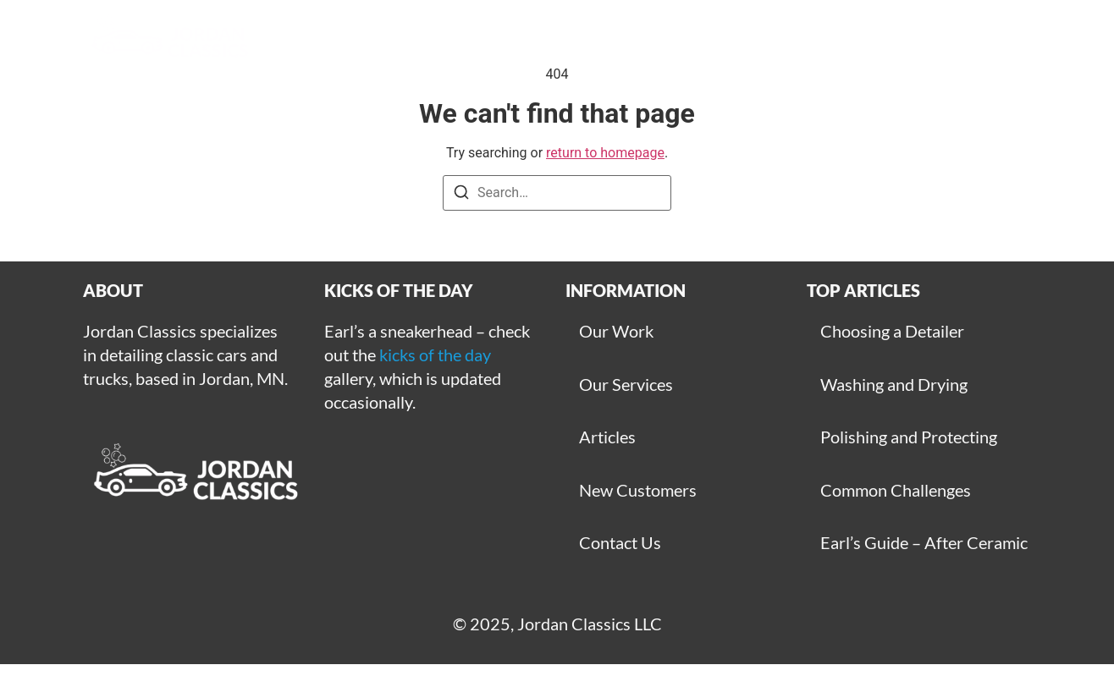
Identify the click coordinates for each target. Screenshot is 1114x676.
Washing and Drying (894, 384)
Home (356, 42)
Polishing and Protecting (908, 436)
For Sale (985, 42)
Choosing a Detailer (892, 331)
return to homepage (605, 153)
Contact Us (620, 542)
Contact (882, 42)
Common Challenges (895, 490)
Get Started (666, 42)
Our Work (616, 331)
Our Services (626, 384)
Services (549, 42)
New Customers (638, 490)
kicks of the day (435, 354)
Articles (781, 42)
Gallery (448, 42)
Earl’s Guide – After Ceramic (924, 542)
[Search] (461, 195)
